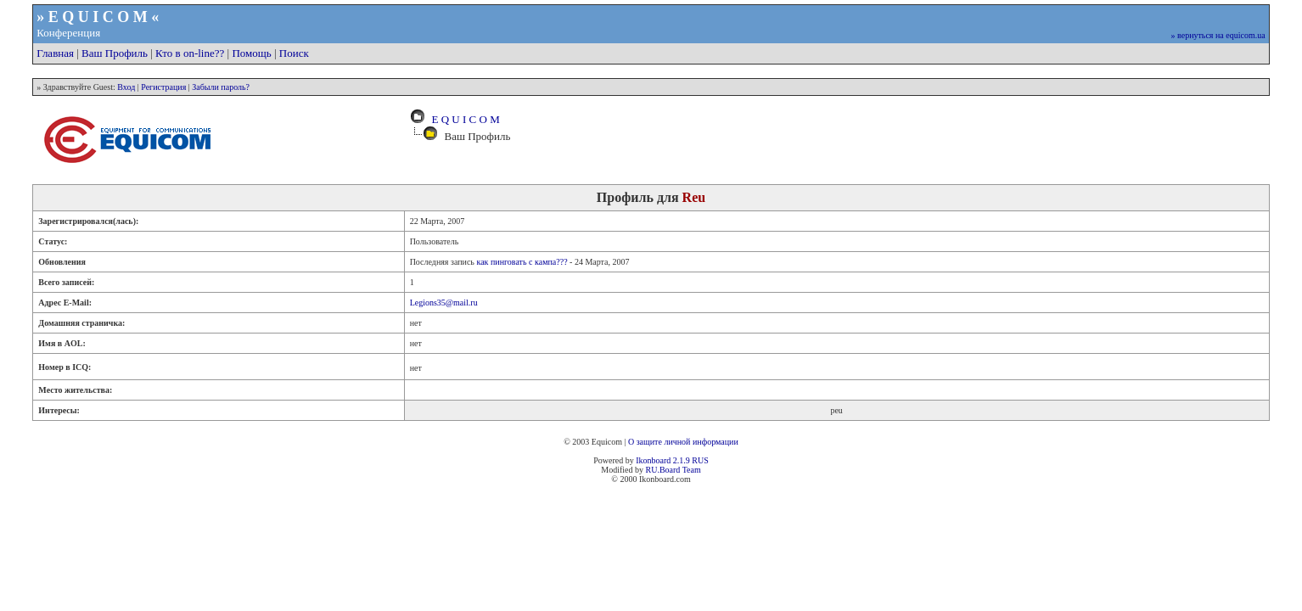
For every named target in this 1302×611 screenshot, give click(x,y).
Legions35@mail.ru (444, 302)
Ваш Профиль (114, 53)
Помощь (251, 53)
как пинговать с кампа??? (521, 261)
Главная (55, 53)
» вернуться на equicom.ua (1218, 35)
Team (691, 469)
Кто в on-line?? (189, 53)
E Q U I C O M (463, 119)
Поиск (294, 53)
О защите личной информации (683, 441)
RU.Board (662, 469)
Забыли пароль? (221, 87)
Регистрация (163, 87)
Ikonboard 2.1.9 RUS (672, 460)
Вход (126, 87)
